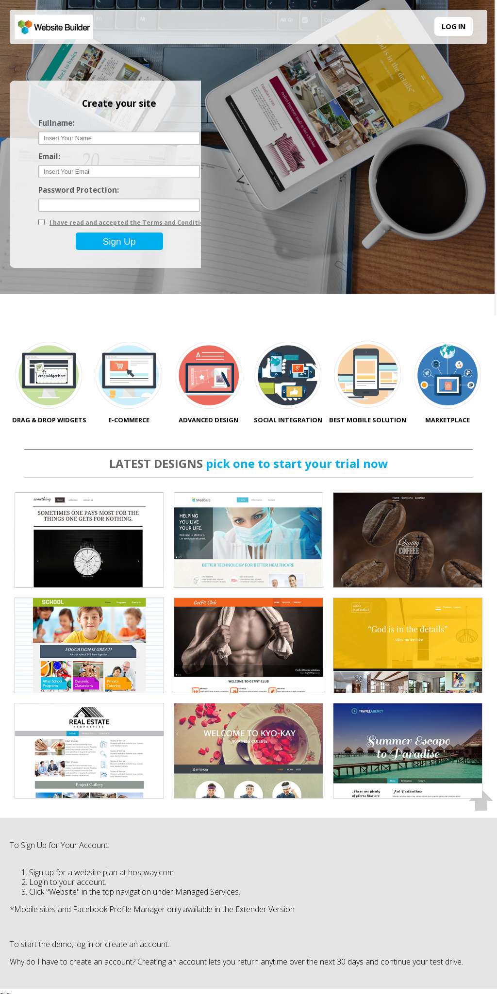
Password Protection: (78, 190)
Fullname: (56, 123)
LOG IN (453, 26)
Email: (49, 156)
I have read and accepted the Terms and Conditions (130, 222)
